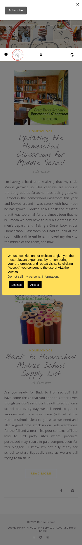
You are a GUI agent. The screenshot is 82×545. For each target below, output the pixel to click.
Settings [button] (16, 284)
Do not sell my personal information (33, 276)
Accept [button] (34, 284)
